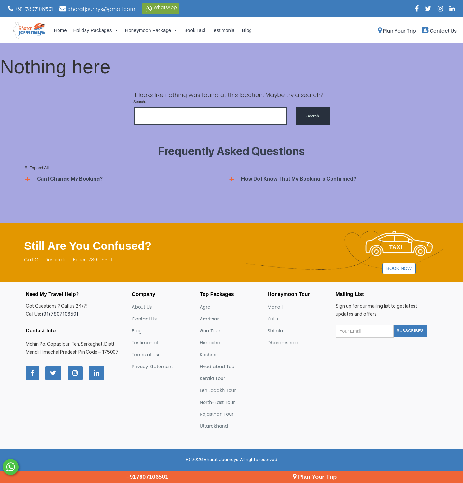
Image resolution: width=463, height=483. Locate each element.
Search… (141, 102)
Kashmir (209, 354)
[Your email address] (365, 331)
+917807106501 (147, 477)
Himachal (210, 342)
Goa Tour (210, 331)
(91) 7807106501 (60, 314)
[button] (126, 179)
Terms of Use (146, 354)
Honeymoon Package (151, 30)
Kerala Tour (212, 378)
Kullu (273, 319)
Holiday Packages (96, 30)
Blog (247, 30)
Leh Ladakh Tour (218, 390)
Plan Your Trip (397, 30)
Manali (275, 307)
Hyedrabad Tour (218, 366)
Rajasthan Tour (216, 414)
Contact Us (439, 30)
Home (60, 30)
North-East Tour (217, 402)
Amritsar (209, 319)
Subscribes (410, 330)
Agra (205, 307)
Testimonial (224, 30)
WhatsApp (160, 8)
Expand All (36, 168)
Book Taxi (194, 30)
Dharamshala (283, 342)
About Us (142, 307)
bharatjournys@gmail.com (97, 9)
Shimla (275, 331)
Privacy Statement (152, 366)
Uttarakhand (214, 426)
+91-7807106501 (30, 9)
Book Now (399, 268)
